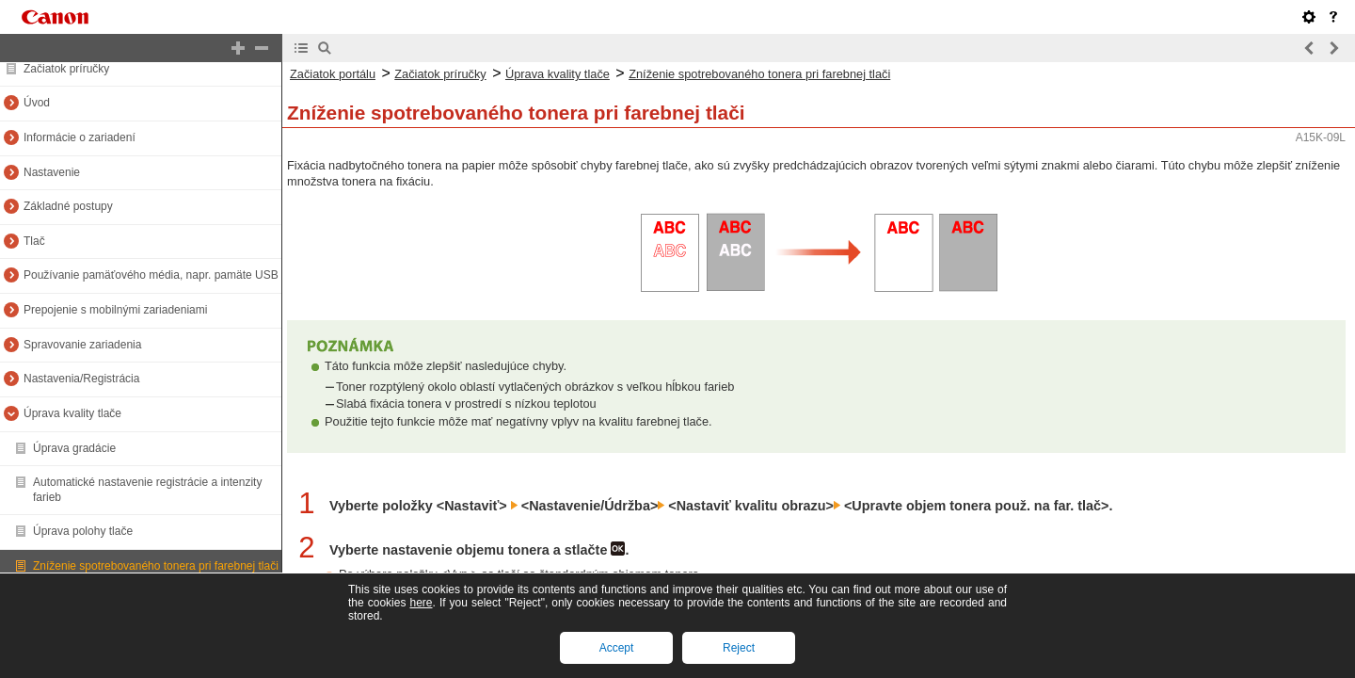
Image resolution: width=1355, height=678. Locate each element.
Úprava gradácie (74, 448)
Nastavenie (52, 172)
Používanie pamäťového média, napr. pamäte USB (151, 275)
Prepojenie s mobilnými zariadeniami (115, 309)
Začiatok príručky (66, 68)
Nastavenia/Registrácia (81, 378)
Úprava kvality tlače (72, 413)
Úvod (37, 102)
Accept (616, 647)
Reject (739, 647)
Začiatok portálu (332, 74)
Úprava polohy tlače (83, 531)
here (420, 602)
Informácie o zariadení (80, 137)
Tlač (34, 241)
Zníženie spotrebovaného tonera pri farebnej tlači (156, 566)
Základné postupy (68, 206)
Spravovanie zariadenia (82, 344)
